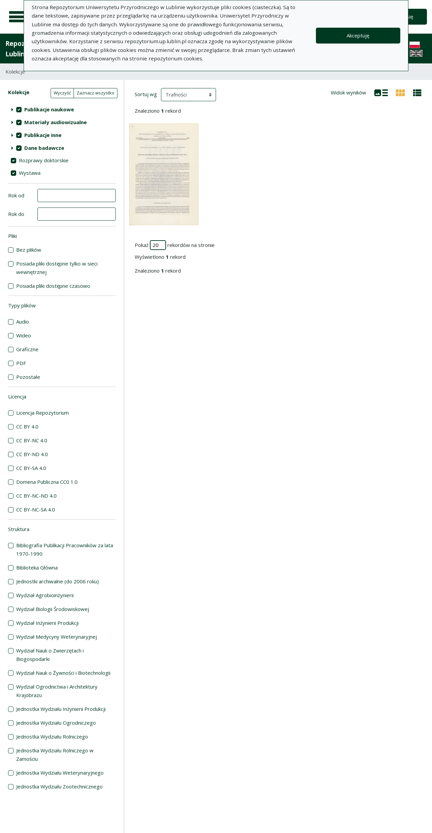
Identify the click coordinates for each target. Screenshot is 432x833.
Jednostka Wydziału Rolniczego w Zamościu (54, 754)
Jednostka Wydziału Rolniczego (52, 736)
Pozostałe (28, 376)
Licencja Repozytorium (42, 412)
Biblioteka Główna (37, 567)
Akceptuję (358, 35)
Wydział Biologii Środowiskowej (52, 609)
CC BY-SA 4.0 (31, 468)
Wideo (23, 335)
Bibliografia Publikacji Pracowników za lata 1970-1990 (64, 549)
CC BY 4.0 (27, 426)
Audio (22, 321)
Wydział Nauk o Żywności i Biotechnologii (63, 672)
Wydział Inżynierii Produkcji (47, 622)
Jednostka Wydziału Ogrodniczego (56, 722)
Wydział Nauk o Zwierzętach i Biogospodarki (50, 654)
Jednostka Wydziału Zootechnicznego (59, 786)
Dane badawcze (44, 147)
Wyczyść (62, 93)
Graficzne (27, 349)
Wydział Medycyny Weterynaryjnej (56, 636)
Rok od (16, 195)
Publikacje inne (42, 135)
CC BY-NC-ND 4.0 (36, 495)
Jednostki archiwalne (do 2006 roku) (57, 581)
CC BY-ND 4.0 (32, 454)
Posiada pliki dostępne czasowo (53, 285)
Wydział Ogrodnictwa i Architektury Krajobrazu (57, 690)
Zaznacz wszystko (95, 93)
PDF (21, 363)
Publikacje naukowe (49, 109)
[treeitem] (62, 109)
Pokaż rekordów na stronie (175, 245)
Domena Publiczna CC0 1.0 (47, 481)
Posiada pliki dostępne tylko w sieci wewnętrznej (57, 267)
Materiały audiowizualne (55, 122)
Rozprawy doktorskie (44, 160)
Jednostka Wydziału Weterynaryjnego (60, 772)
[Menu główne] (17, 17)
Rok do (16, 214)
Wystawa (29, 172)
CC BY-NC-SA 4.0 (35, 509)
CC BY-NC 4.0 (31, 440)
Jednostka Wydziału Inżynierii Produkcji (61, 708)
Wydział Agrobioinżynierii (45, 595)
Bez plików (28, 249)
